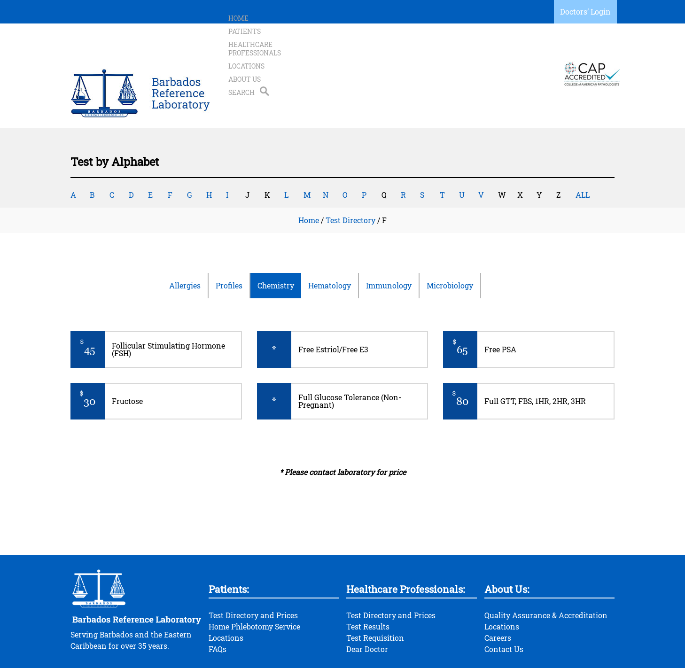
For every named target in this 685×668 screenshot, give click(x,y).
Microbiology (450, 248)
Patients (274, 55)
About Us (469, 55)
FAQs (217, 611)
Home (238, 55)
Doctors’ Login (585, 11)
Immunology (389, 248)
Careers (497, 600)
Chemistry (275, 248)
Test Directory (350, 182)
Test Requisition (375, 600)
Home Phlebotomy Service (254, 589)
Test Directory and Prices (253, 578)
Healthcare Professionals (349, 55)
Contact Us (503, 611)
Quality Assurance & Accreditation (545, 578)
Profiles (229, 248)
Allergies (185, 248)
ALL (583, 157)
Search (508, 55)
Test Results (367, 589)
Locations (425, 55)
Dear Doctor (367, 611)
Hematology (329, 248)
